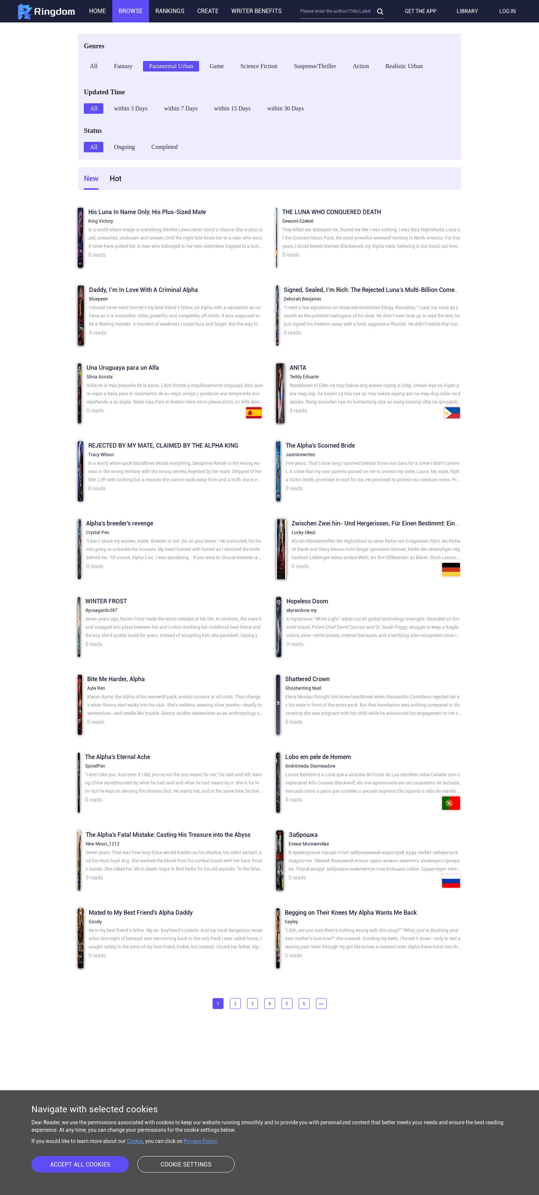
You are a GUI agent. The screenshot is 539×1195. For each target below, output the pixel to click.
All (93, 66)
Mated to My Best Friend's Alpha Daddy (141, 912)
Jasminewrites (300, 454)
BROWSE (131, 11)
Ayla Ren (96, 688)
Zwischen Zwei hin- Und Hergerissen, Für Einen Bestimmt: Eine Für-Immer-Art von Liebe (409, 523)
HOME (97, 11)
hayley (291, 921)
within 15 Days (232, 108)
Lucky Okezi (304, 532)
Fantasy (123, 66)
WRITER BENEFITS (256, 11)
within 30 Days (285, 108)
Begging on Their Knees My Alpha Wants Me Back (351, 912)
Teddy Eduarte (304, 376)
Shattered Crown (307, 679)
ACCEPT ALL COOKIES (80, 1164)
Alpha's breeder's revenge (119, 523)
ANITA (298, 367)
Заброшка (303, 834)
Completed (164, 147)
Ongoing (124, 147)
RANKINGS (170, 11)
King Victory (100, 221)
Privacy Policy (200, 1141)
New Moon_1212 (102, 844)
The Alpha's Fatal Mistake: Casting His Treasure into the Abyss (168, 834)
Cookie (135, 1141)
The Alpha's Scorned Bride (320, 445)
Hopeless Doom (307, 601)
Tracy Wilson (101, 454)
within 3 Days (130, 108)
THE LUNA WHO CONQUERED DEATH (331, 212)
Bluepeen (98, 299)
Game (217, 66)
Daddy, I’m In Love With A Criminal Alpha (143, 289)
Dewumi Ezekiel (297, 221)
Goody (95, 921)
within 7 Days (181, 108)
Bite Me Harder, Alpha (116, 679)
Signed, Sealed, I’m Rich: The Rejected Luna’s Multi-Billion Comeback (375, 289)
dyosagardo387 (101, 610)
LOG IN (507, 11)
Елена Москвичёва (309, 844)
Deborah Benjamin (302, 299)
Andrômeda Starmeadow (310, 766)
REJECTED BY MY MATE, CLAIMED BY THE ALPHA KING (163, 445)
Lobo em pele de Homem (318, 756)
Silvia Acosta (99, 376)
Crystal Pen (97, 532)
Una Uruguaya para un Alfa (122, 367)
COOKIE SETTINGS (186, 1164)
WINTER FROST (106, 601)
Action (361, 66)
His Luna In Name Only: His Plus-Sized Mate (147, 212)
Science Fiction (258, 66)
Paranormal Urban (171, 66)
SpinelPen (95, 766)
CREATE (208, 11)
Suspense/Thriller (315, 66)
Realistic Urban (404, 66)
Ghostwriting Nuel (303, 688)
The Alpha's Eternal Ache (117, 756)
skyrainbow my (301, 610)
